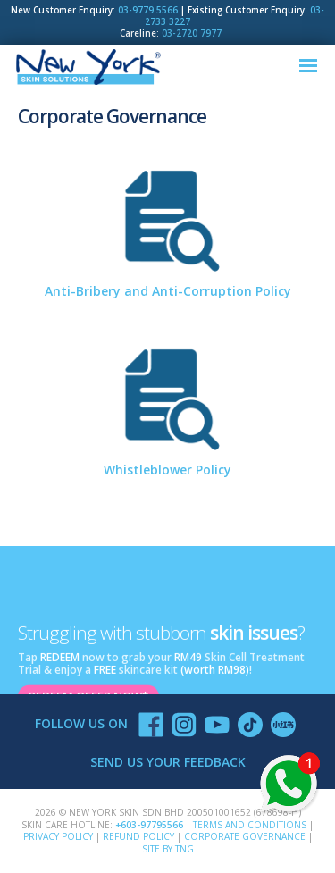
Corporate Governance (245, 836)
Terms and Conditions (249, 824)
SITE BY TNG (168, 849)
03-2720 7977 (192, 33)
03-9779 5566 (148, 10)
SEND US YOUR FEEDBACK (168, 761)
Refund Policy (138, 836)
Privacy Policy (58, 836)
